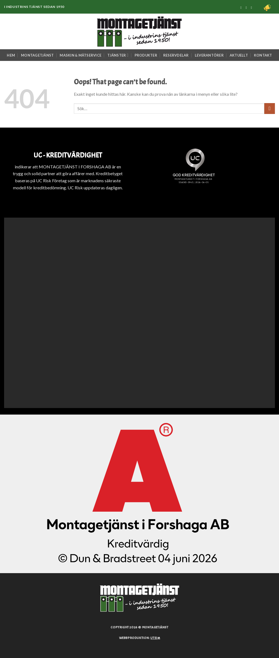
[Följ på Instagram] (247, 8)
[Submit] (269, 108)
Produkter (146, 55)
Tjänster (117, 55)
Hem (11, 55)
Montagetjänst (37, 55)
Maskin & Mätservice (80, 55)
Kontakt (263, 55)
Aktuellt (239, 55)
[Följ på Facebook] (242, 8)
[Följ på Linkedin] (252, 8)
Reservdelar (176, 55)
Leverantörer (209, 55)
